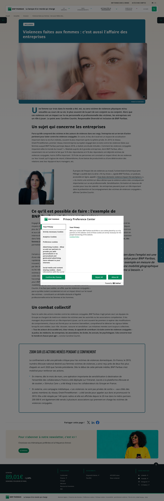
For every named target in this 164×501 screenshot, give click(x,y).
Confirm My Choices (54, 277)
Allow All (115, 277)
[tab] (53, 226)
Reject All (99, 277)
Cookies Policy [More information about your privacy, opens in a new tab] (74, 237)
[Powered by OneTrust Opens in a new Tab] (113, 283)
